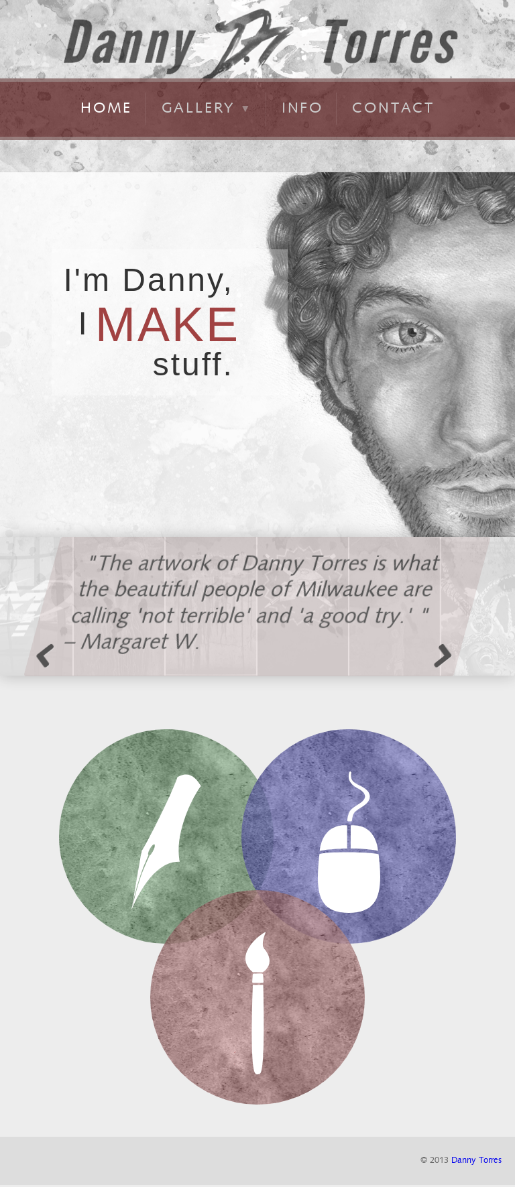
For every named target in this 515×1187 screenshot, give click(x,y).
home (106, 108)
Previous (50, 654)
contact (393, 108)
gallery (207, 108)
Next (439, 654)
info (302, 108)
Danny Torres (476, 1160)
